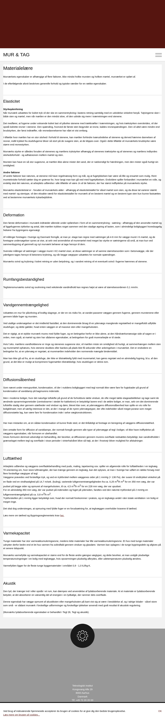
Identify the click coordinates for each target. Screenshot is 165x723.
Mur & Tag (16, 54)
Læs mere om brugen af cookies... (21, 714)
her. (62, 515)
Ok (160, 711)
